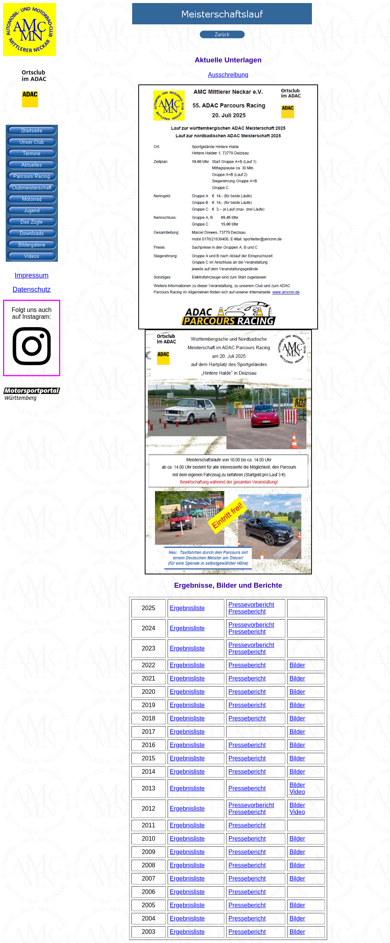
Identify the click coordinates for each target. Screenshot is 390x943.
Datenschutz (32, 289)
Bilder (297, 665)
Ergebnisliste (187, 608)
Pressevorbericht (251, 604)
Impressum (31, 275)
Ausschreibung (228, 75)
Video (297, 792)
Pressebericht (247, 611)
